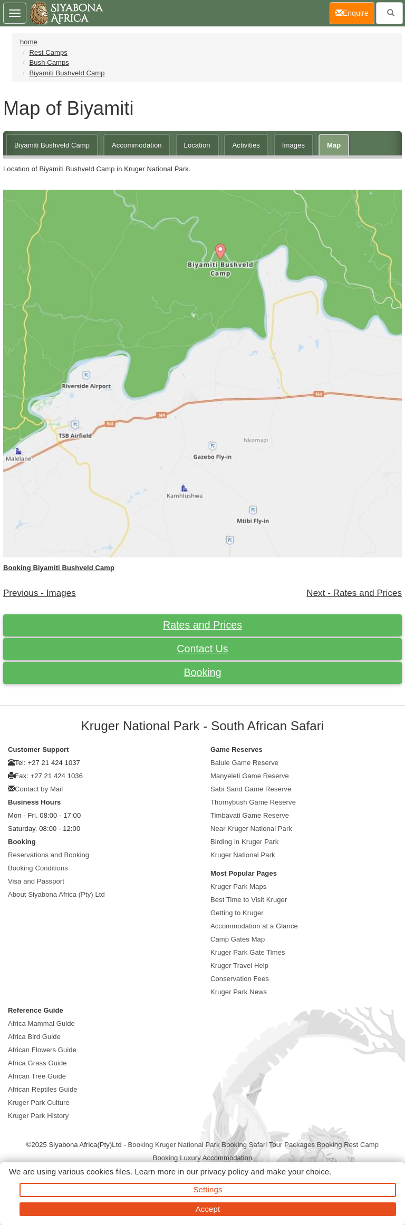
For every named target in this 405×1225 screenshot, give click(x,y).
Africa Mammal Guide (41, 1023)
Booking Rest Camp (348, 1145)
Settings (208, 1189)
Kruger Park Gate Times (247, 952)
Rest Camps (48, 52)
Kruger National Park (242, 855)
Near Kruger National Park (251, 828)
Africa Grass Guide (37, 1063)
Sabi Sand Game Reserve (250, 789)
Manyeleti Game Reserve (249, 776)
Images (293, 145)
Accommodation (137, 145)
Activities (246, 145)
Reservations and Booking (48, 855)
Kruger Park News (238, 992)
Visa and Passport (36, 881)
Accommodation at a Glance (254, 926)
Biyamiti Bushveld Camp (66, 73)
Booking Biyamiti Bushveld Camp (58, 568)
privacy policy (224, 1171)
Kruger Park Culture (39, 1102)
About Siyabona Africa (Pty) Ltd (56, 894)
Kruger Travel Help (239, 965)
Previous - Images (39, 593)
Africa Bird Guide (34, 1037)
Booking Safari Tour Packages (268, 1145)
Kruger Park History (38, 1116)
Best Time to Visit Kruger (248, 900)
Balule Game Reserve (244, 763)
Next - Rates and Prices (354, 593)
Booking (202, 672)
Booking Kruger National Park (174, 1145)
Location (197, 145)
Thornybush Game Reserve (253, 802)
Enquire (354, 12)
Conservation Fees (239, 979)
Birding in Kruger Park (244, 842)
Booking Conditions (38, 868)
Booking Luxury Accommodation (203, 1158)
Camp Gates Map (237, 939)
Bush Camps (49, 62)
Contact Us (202, 648)
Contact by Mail (39, 789)
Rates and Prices (202, 625)
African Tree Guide (37, 1076)
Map (334, 145)
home (28, 42)
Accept (208, 1208)
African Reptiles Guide (43, 1089)
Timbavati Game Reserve (249, 815)
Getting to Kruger (237, 913)
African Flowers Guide (42, 1050)
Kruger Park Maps (238, 886)
